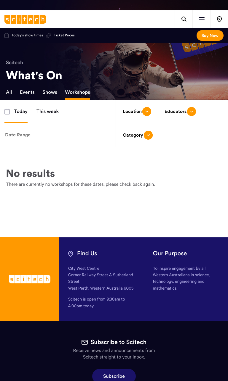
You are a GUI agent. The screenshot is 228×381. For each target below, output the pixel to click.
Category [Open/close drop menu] (138, 135)
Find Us (87, 253)
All (9, 92)
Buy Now (210, 35)
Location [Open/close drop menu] (137, 111)
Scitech (14, 62)
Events (27, 92)
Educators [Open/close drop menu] (180, 111)
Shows (49, 92)
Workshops (77, 92)
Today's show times (23, 35)
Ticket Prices (60, 35)
